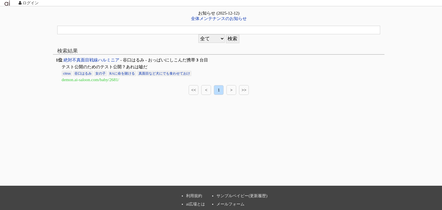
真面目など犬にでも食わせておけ (164, 73)
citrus (67, 73)
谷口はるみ (83, 73)
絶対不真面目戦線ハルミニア (91, 60)
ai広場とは (195, 204)
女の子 (100, 73)
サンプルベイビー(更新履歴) (241, 195)
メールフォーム (230, 204)
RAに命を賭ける (122, 73)
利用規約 (194, 195)
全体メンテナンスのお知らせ (219, 18)
